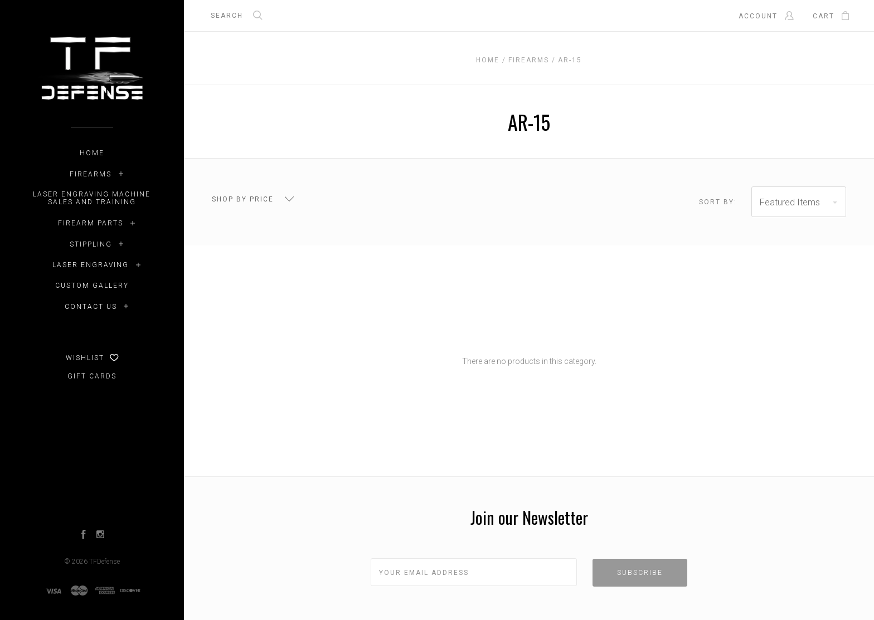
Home (92, 153)
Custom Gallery (92, 285)
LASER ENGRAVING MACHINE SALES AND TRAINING (91, 198)
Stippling (91, 244)
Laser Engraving (90, 265)
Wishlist (92, 358)
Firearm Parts (90, 223)
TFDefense (104, 561)
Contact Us (91, 307)
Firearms (90, 174)
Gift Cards (91, 376)
